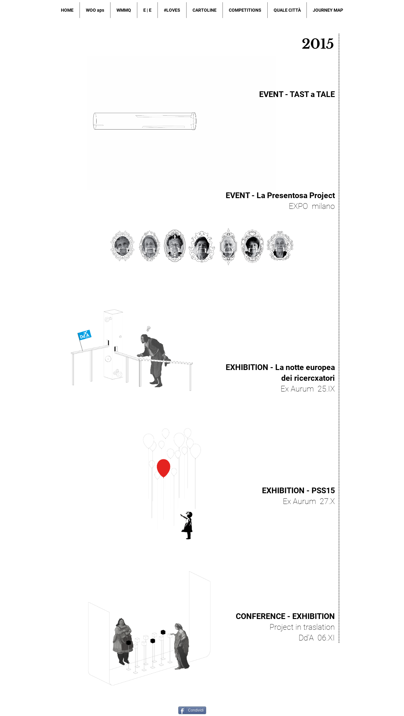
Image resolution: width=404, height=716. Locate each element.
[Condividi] (192, 710)
